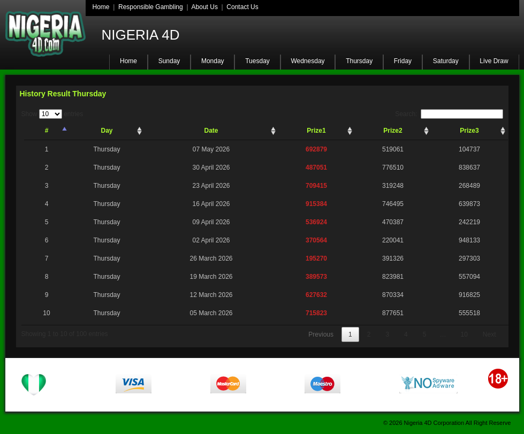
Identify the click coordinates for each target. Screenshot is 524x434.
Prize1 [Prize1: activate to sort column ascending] (316, 130)
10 (463, 334)
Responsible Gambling (150, 7)
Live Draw (494, 61)
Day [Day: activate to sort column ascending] (106, 130)
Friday (403, 61)
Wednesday (307, 61)
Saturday (446, 61)
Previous (320, 334)
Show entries (52, 114)
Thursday (359, 61)
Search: (449, 114)
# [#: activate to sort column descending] (47, 130)
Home (101, 7)
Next (489, 334)
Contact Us (242, 7)
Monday (212, 61)
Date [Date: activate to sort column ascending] (211, 130)
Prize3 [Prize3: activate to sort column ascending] (469, 130)
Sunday (169, 61)
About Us (205, 7)
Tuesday (257, 61)
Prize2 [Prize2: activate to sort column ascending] (392, 130)
